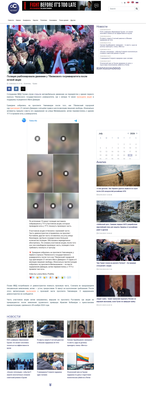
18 (136, 149)
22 (118, 153)
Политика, (28, 84)
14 (112, 149)
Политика (43, 20)
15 (118, 149)
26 (100, 157)
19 (100, 153)
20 (106, 153)
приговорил (15, 108)
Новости (11, 20)
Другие (73, 20)
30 (124, 157)
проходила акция (84, 97)
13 (106, 149)
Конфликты (27, 20)
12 (100, 149)
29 (118, 157)
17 (130, 149)
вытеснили (31, 291)
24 (130, 153)
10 (130, 146)
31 (130, 157)
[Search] (121, 9)
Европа (35, 20)
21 (112, 153)
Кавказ (18, 20)
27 (106, 157)
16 (124, 149)
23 (124, 153)
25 (136, 153)
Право (35, 84)
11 (136, 146)
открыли (37, 94)
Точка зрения (63, 20)
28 (112, 157)
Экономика (53, 20)
